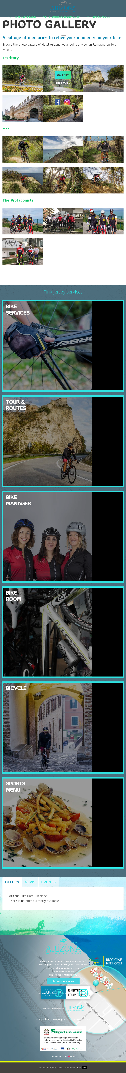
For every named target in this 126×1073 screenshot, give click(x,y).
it (6, 24)
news (30, 882)
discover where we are (63, 981)
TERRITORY (63, 83)
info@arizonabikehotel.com (64, 17)
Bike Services (63, 42)
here (79, 1067)
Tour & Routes (16, 404)
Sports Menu (15, 786)
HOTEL (63, 91)
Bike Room (13, 595)
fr (21, 24)
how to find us (101, 17)
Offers (12, 882)
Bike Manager (18, 500)
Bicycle (16, 688)
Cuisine (63, 50)
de (14, 24)
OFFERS (63, 66)
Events (48, 882)
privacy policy (42, 1019)
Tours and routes (63, 58)
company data (60, 1019)
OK (84, 1067)
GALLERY (63, 75)
